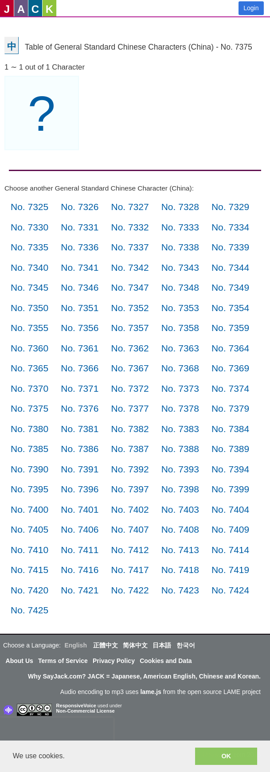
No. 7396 (79, 489)
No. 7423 (180, 590)
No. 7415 (29, 570)
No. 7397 (130, 489)
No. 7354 (230, 308)
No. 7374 (230, 388)
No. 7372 (130, 388)
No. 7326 (79, 207)
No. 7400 (29, 509)
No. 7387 (130, 449)
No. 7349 (230, 287)
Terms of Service (63, 660)
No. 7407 (130, 529)
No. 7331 (79, 227)
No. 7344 (230, 267)
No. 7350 (29, 308)
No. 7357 (130, 328)
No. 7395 (29, 489)
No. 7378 (180, 408)
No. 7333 (180, 227)
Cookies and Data (166, 660)
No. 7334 (230, 227)
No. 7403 (180, 509)
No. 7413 (180, 550)
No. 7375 (29, 408)
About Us (19, 660)
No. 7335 (29, 247)
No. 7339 (230, 247)
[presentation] (56, 730)
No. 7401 (79, 509)
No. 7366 (79, 368)
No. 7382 (130, 429)
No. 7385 (29, 449)
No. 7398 (180, 489)
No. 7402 (130, 509)
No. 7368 (180, 368)
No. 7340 (29, 267)
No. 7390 (29, 469)
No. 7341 (79, 267)
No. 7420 (29, 590)
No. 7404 (230, 509)
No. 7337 (130, 247)
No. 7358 (180, 328)
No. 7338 (180, 247)
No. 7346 (79, 287)
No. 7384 (230, 429)
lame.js (150, 691)
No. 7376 (79, 408)
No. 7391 (79, 469)
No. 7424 (230, 590)
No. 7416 (79, 570)
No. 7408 (180, 529)
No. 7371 (79, 388)
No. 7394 (230, 469)
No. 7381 (79, 429)
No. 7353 (180, 308)
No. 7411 (79, 550)
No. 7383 (180, 429)
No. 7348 (180, 287)
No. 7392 (130, 469)
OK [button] (226, 756)
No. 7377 (130, 408)
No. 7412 (130, 550)
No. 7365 (29, 368)
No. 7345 (29, 287)
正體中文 (105, 645)
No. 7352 (130, 308)
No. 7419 (230, 570)
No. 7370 (29, 388)
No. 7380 (29, 429)
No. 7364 (230, 348)
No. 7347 (130, 287)
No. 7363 (180, 348)
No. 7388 (180, 449)
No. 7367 (130, 368)
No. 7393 (180, 469)
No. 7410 (29, 550)
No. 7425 (29, 610)
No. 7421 (79, 590)
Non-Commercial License (85, 711)
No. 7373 (180, 388)
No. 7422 (130, 590)
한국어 (185, 645)
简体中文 (135, 645)
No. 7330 (29, 227)
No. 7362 (130, 348)
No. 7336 (79, 247)
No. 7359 (230, 328)
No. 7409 (230, 529)
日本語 (162, 645)
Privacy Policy (114, 660)
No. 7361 (79, 348)
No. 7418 (180, 570)
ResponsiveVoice (76, 705)
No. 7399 (230, 489)
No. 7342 (130, 267)
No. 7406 (79, 529)
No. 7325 (29, 207)
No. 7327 (130, 207)
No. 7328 (180, 207)
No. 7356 (79, 328)
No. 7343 (180, 267)
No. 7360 (29, 348)
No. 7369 (230, 368)
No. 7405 (29, 529)
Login (250, 8)
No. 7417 (130, 570)
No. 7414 (230, 550)
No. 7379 (230, 408)
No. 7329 (230, 207)
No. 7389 (230, 449)
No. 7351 (79, 308)
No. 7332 (130, 227)
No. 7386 (79, 449)
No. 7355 (29, 328)
